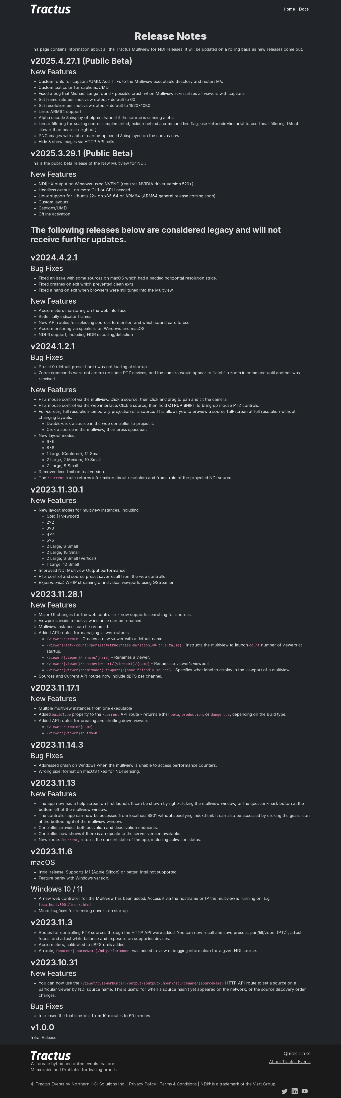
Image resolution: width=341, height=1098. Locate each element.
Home (289, 9)
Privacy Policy (142, 1083)
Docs (304, 9)
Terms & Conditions (178, 1083)
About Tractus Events (290, 1061)
